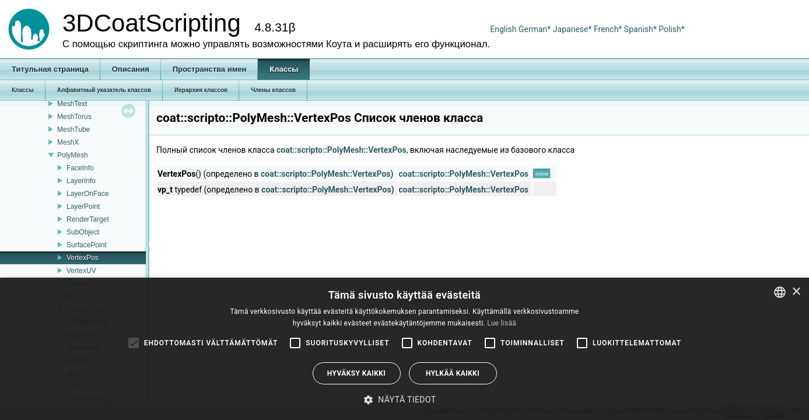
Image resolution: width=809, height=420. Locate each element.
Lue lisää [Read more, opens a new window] (501, 323)
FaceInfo (80, 168)
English (503, 29)
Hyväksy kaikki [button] (356, 373)
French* (609, 29)
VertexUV (81, 271)
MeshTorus (74, 117)
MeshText (72, 104)
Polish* (672, 29)
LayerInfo (81, 181)
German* (536, 29)
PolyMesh (72, 155)
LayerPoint (83, 206)
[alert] (404, 349)
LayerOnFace (87, 194)
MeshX (68, 142)
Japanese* (573, 29)
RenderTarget (87, 219)
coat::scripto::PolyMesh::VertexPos (341, 150)
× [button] (796, 292)
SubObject (82, 232)
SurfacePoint (86, 245)
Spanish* (640, 29)
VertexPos (82, 258)
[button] (404, 399)
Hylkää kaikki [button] (452, 373)
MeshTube (73, 129)
